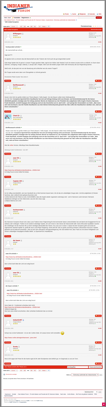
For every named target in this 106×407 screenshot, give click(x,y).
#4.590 (99, 355)
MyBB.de (18, 400)
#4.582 (99, 93)
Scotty (15, 346)
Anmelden (17, 17)
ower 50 (16, 158)
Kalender (92, 14)
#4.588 (99, 281)
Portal (67, 14)
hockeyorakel (18, 210)
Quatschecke (49, 20)
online (11, 145)
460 (31, 26)
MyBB (28, 400)
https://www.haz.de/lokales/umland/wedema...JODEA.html (22, 170)
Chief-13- (16, 115)
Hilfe (100, 14)
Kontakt (14, 394)
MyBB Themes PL (13, 402)
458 (25, 26)
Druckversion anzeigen (11, 374)
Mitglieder (83, 14)
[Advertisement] (39, 383)
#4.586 (99, 218)
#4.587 (99, 248)
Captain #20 (17, 181)
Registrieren (25, 17)
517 (40, 26)
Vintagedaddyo (22, 402)
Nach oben (63, 394)
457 (21, 26)
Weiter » (44, 26)
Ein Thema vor (21, 367)
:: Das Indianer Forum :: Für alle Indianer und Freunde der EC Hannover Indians (24, 20)
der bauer (16, 240)
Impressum (8, 394)
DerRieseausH (18, 85)
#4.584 (99, 166)
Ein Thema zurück (10, 367)
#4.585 (99, 189)
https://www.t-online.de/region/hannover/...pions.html (20, 337)
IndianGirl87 (17, 320)
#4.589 (99, 328)
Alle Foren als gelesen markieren (84, 394)
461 (35, 26)
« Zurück (13, 26)
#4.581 (99, 42)
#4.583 (99, 122)
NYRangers (17, 33)
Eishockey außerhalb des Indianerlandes (64, 20)
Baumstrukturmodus (96, 29)
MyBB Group (40, 400)
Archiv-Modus (71, 394)
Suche (74, 14)
